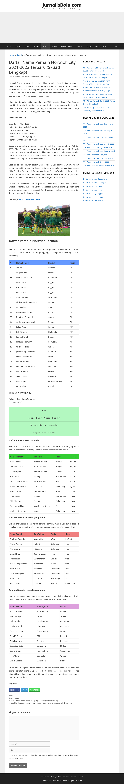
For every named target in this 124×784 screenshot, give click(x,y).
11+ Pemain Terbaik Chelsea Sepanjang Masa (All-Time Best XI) (34, 701)
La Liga (88, 46)
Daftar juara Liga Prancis (93, 201)
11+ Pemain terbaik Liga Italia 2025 (97, 147)
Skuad (45, 46)
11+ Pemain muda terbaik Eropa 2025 (98, 165)
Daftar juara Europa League (94, 182)
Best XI (18, 46)
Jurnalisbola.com (61, 781)
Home (9, 46)
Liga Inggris (15, 698)
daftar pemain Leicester (30, 199)
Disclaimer (45, 777)
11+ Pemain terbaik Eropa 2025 (96, 162)
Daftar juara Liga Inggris (93, 193)
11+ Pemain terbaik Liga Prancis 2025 (98, 158)
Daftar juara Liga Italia (92, 186)
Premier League (67, 46)
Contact (73, 777)
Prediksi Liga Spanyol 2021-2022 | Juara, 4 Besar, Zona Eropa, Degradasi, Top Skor (41, 703)
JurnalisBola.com (61, 5)
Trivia (27, 46)
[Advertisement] (62, 27)
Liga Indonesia (100, 46)
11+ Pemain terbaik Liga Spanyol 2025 (99, 151)
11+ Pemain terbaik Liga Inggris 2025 (98, 144)
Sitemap (66, 777)
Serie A (79, 46)
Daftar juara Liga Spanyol (93, 190)
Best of (54, 46)
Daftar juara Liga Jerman (93, 197)
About (81, 777)
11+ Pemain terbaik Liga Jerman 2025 (98, 154)
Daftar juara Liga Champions (95, 179)
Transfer (36, 46)
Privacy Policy (56, 777)
